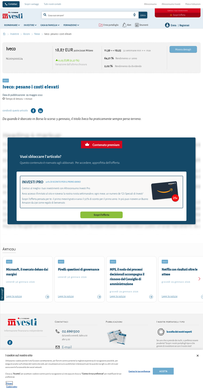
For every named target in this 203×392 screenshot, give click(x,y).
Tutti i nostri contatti (52, 4)
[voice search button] (135, 15)
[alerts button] (126, 25)
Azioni (26, 34)
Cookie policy (11, 388)
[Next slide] (199, 279)
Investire (14, 34)
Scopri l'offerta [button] (101, 215)
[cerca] (82, 15)
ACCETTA (163, 372)
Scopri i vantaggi (32, 4)
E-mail (67, 347)
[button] (2, 294)
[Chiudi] (197, 357)
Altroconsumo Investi (171, 4)
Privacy (9, 384)
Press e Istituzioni (192, 4)
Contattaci (12, 4)
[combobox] (94, 15)
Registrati (184, 25)
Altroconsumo (150, 4)
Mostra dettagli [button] (183, 49)
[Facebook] (10, 342)
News (37, 34)
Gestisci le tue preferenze (139, 372)
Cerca (143, 15)
